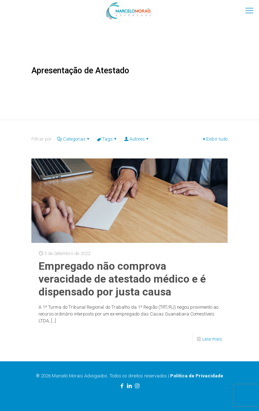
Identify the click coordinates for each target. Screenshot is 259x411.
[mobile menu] (249, 11)
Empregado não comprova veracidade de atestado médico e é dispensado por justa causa (122, 279)
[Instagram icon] (137, 386)
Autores (136, 139)
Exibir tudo (215, 139)
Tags (107, 139)
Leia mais (212, 339)
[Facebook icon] (122, 386)
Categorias (73, 139)
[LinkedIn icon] (129, 386)
